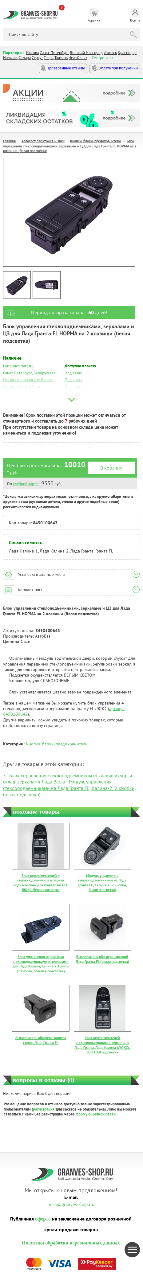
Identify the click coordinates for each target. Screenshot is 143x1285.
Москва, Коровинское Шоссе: (28, 379)
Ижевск (110, 52)
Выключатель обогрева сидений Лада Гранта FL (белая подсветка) (102, 959)
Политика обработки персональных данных (71, 1242)
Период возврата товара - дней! (55, 312)
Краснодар (127, 52)
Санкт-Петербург (54, 52)
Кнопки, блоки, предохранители (95, 141)
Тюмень (61, 57)
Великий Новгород (86, 52)
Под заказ (73, 373)
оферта (43, 1218)
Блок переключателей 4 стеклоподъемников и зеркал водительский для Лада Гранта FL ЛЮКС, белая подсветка (41, 882)
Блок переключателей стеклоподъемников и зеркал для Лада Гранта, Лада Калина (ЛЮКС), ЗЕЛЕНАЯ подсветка (102, 1044)
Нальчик (10, 57)
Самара (24, 57)
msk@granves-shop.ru (71, 1204)
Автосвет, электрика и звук (43, 141)
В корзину (111, 468)
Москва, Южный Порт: (22, 386)
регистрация (44, 1109)
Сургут (37, 57)
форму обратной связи (96, 1114)
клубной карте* (26, 483)
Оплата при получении (115, 68)
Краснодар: (13, 401)
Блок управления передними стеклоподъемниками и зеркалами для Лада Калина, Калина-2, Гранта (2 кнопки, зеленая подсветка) (41, 963)
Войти (135, 15)
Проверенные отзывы (63, 68)
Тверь (49, 57)
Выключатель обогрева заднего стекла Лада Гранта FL (40, 1040)
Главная (9, 141)
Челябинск (78, 57)
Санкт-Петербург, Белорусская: (29, 373)
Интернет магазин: (19, 366)
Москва (32, 52)
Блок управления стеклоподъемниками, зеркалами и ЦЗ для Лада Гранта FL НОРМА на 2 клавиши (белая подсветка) (70, 146)
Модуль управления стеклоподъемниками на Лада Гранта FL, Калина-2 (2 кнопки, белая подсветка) (69, 788)
